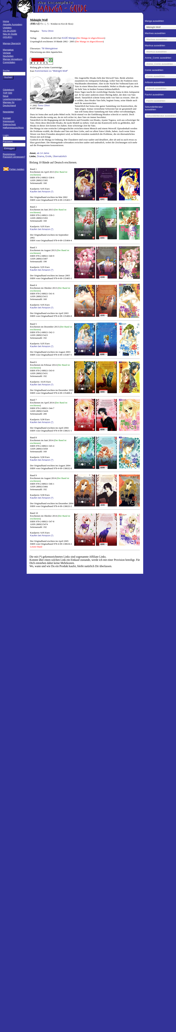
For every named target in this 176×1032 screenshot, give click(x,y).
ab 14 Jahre (43, 153)
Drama (40, 156)
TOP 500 (7, 93)
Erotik (48, 156)
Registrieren (9, 154)
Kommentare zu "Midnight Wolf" (51, 71)
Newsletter (8, 111)
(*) (52, 191)
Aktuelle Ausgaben (12, 24)
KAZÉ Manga (69, 38)
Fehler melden (16, 169)
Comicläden (9, 62)
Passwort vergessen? (14, 156)
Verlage (7, 53)
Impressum (8, 121)
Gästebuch (8, 89)
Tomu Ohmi (47, 31)
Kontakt (7, 118)
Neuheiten (8, 56)
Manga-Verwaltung (12, 59)
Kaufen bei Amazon (40, 191)
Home (6, 21)
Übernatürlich (60, 156)
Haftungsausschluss (13, 127)
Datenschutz (9, 124)
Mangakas (8, 49)
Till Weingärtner (49, 48)
